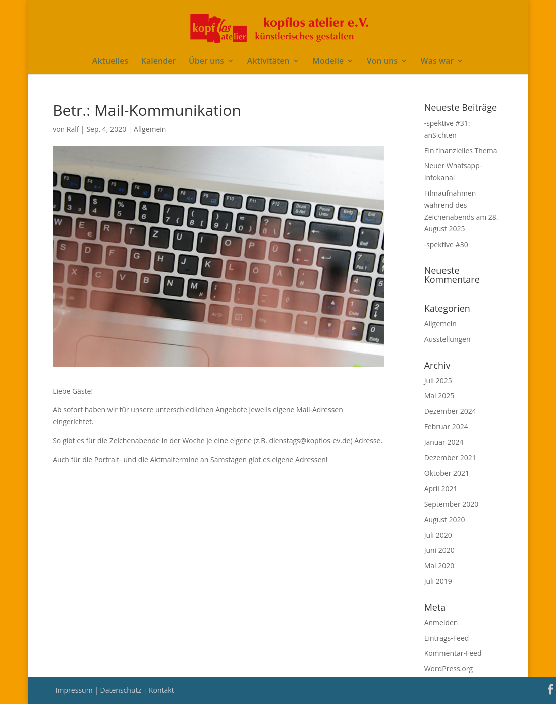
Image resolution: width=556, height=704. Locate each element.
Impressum (75, 690)
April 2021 (441, 488)
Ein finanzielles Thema (460, 150)
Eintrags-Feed (446, 638)
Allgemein (150, 129)
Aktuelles (110, 61)
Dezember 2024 (450, 411)
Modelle (328, 61)
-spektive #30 (446, 244)
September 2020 (451, 504)
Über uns (206, 61)
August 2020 (444, 519)
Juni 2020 (439, 550)
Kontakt (161, 690)
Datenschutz (121, 690)
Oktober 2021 (446, 473)
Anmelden (441, 622)
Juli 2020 (438, 535)
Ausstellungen (447, 339)
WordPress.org (448, 668)
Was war (437, 61)
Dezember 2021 (450, 457)
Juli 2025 (438, 380)
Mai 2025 (439, 395)
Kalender (158, 61)
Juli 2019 (438, 581)
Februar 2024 (446, 426)
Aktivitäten (268, 61)
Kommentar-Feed (453, 653)
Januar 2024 (444, 442)
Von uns (382, 61)
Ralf (73, 129)
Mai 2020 (439, 565)
